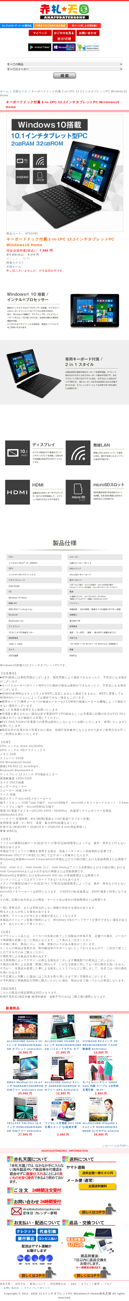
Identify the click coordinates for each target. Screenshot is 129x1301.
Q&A (74, 1283)
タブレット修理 (90, 1283)
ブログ (108, 1283)
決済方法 (20, 1283)
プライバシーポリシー (37, 1288)
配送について (38, 1283)
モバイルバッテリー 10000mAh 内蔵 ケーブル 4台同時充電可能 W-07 (100, 1086)
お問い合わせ (11, 1288)
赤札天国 (5, 1283)
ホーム (4, 91)
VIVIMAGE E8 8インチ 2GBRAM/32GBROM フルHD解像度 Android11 (100, 1045)
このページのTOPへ (115, 1145)
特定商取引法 (58, 1283)
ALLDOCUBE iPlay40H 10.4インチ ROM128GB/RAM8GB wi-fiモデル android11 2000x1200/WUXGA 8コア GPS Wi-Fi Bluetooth (100, 1131)
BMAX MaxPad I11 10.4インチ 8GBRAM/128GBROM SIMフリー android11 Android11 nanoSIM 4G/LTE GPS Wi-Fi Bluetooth (25, 1090)
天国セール (20, 91)
